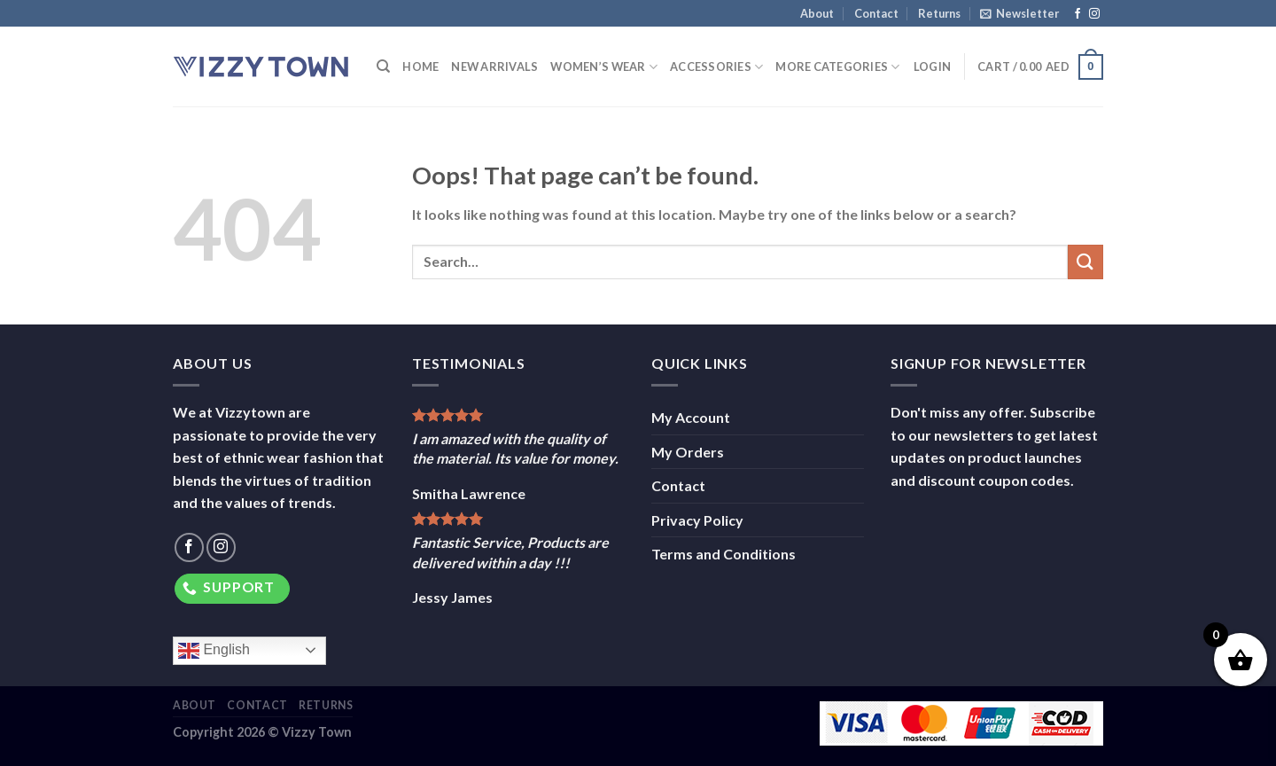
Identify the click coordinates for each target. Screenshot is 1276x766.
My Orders (687, 451)
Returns (939, 13)
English (214, 650)
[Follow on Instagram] (1094, 14)
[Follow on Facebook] (1077, 14)
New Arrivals (494, 66)
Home (420, 66)
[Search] (383, 66)
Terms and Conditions (723, 553)
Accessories (716, 67)
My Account (690, 417)
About (817, 13)
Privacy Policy (697, 520)
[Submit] (1085, 262)
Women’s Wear (603, 67)
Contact (876, 13)
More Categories (837, 67)
